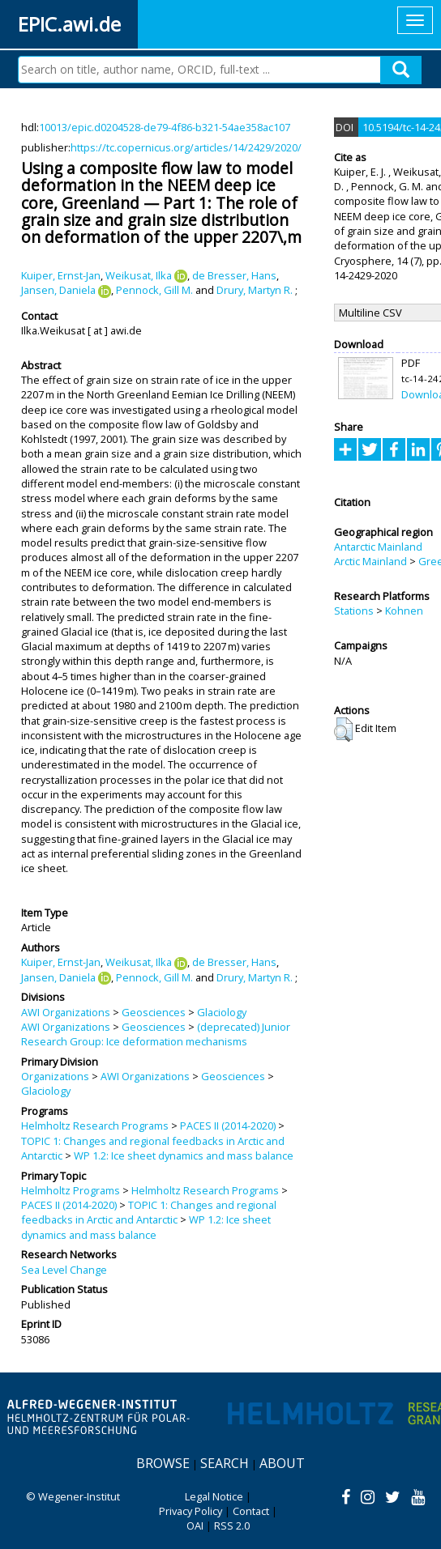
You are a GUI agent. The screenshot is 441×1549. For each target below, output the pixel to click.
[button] (343, 729)
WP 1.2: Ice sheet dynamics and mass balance (183, 1155)
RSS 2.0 (232, 1525)
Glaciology (221, 1012)
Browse (163, 1463)
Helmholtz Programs (70, 1190)
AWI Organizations (65, 1012)
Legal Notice (214, 1496)
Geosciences (154, 1012)
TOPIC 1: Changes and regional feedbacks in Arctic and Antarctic (148, 1212)
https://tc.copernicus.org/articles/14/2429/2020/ (186, 147)
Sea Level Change (64, 1269)
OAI (194, 1525)
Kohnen (404, 610)
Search (224, 1463)
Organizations (55, 1076)
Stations (354, 610)
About (282, 1463)
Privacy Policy (190, 1511)
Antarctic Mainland (378, 546)
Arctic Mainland (370, 561)
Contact (251, 1511)
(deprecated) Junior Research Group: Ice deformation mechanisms (155, 1034)
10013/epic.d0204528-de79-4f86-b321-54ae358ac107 (164, 127)
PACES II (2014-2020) (228, 1125)
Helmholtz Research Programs (95, 1125)
